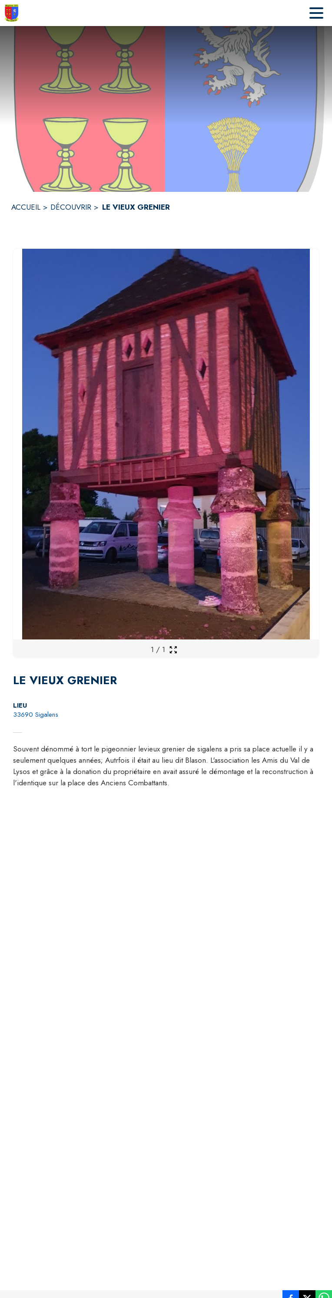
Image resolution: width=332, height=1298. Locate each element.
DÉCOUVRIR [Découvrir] (70, 207)
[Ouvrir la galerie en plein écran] (173, 650)
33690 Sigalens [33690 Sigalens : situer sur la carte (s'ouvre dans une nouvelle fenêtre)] (35, 714)
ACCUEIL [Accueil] (25, 207)
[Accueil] (11, 13)
